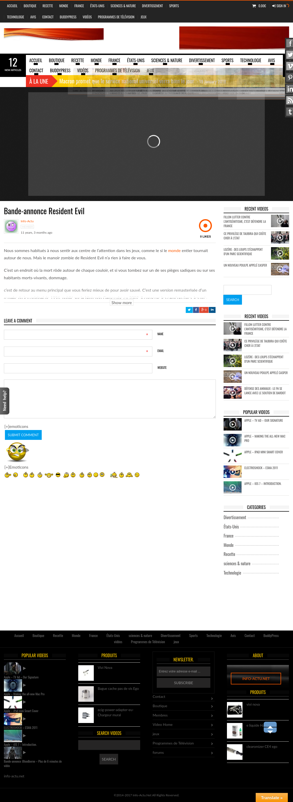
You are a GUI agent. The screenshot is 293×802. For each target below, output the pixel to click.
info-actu (27, 221)
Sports (174, 5)
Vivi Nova (105, 667)
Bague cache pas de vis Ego (118, 688)
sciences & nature (123, 5)
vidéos (87, 16)
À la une (38, 81)
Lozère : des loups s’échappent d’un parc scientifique (243, 251)
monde (174, 250)
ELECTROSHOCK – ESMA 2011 (261, 468)
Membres (160, 715)
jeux (144, 16)
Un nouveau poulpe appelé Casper (245, 265)
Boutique (30, 5)
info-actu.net (256, 678)
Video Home (163, 724)
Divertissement (152, 5)
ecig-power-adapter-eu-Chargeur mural (116, 712)
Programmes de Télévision (116, 16)
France (79, 5)
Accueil (12, 5)
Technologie (15, 16)
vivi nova (253, 704)
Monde (63, 5)
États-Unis (97, 5)
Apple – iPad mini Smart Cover (263, 452)
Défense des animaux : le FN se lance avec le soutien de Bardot (264, 390)
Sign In (279, 5)
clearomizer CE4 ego (261, 746)
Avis (33, 16)
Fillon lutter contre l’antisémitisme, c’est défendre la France (245, 221)
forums (158, 752)
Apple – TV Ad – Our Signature (263, 420)
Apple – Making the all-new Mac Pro (24, 694)
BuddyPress (68, 16)
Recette (47, 5)
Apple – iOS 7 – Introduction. (262, 483)
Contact (48, 16)
